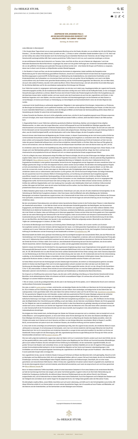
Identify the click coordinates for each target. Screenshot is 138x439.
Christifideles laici (81, 231)
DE (61, 24)
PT (77, 24)
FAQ (55, 434)
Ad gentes (89, 299)
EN (64, 24)
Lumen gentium (41, 287)
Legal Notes (60, 434)
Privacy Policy (79, 434)
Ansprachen (34, 13)
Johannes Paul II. (21, 13)
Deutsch (117, 13)
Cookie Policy (69, 434)
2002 (42, 13)
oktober (48, 13)
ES (68, 24)
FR (71, 24)
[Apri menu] (122, 8)
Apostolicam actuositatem (106, 292)
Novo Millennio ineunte (33, 366)
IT (74, 24)
